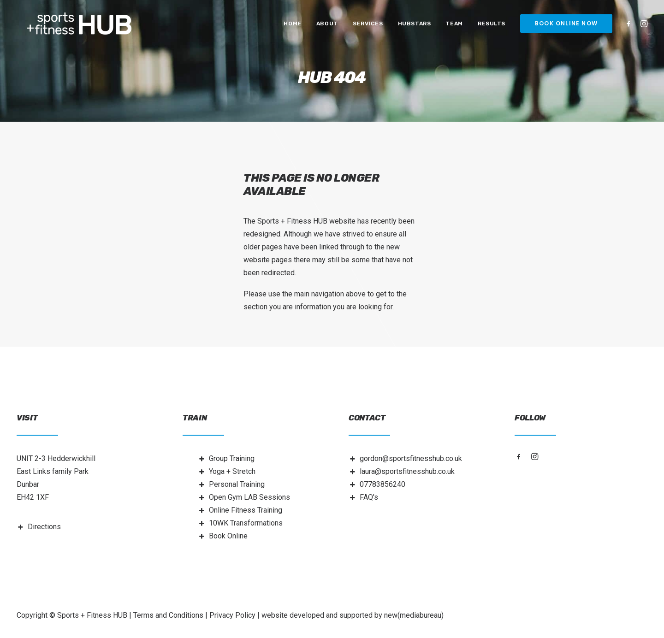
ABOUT (327, 26)
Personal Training (237, 484)
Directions (44, 526)
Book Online (228, 536)
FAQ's (369, 497)
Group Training (232, 458)
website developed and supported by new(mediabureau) (352, 615)
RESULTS (491, 26)
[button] (630, 26)
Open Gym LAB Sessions (249, 497)
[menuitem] (292, 26)
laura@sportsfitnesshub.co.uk (407, 471)
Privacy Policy (232, 615)
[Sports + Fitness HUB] (82, 26)
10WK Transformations (246, 523)
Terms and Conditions (168, 615)
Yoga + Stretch (232, 471)
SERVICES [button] (368, 26)
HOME (292, 26)
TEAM (453, 26)
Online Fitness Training (245, 510)
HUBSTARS (414, 26)
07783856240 (382, 484)
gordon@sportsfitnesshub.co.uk (411, 458)
